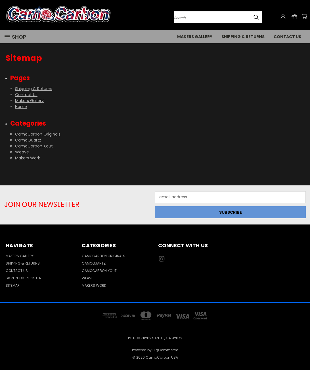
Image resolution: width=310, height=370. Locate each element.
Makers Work (27, 158)
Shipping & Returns (243, 37)
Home (21, 106)
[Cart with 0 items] (304, 16)
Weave (22, 152)
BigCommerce (165, 350)
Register (33, 278)
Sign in (12, 278)
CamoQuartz (28, 140)
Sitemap (12, 285)
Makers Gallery (194, 37)
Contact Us (287, 37)
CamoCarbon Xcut (34, 146)
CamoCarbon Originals (37, 134)
